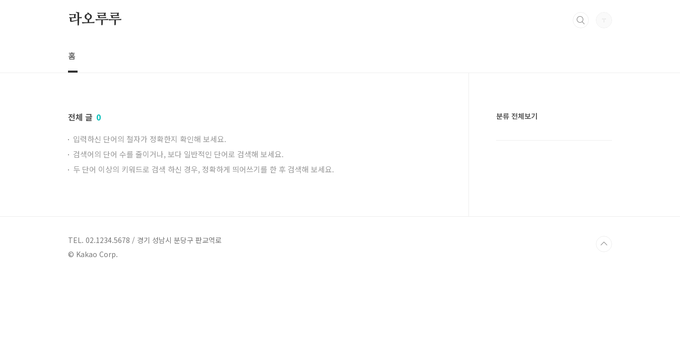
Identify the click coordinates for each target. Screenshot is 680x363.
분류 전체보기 (516, 116)
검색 (580, 20)
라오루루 (95, 20)
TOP (604, 244)
